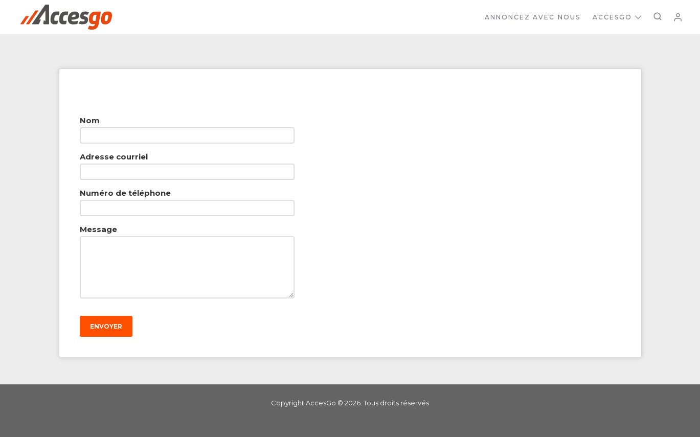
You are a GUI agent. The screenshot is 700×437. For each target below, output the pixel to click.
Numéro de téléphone (125, 193)
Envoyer (106, 326)
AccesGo (617, 17)
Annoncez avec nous (532, 17)
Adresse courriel (114, 157)
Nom (90, 120)
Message (98, 229)
